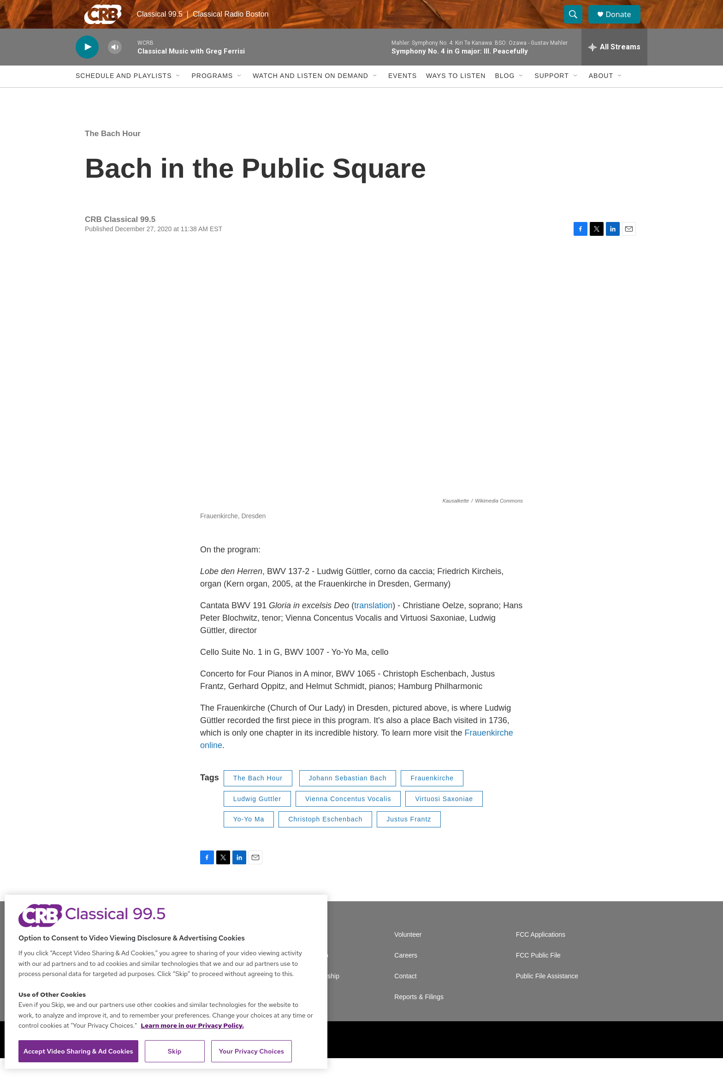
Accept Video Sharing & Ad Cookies (78, 1051)
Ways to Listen (456, 96)
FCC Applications (540, 954)
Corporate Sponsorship (306, 996)
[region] (166, 982)
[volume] (115, 67)
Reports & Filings (419, 1016)
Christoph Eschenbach (325, 839)
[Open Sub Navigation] (178, 96)
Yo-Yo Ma (249, 839)
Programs (212, 96)
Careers (405, 975)
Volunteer (407, 954)
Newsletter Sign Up (300, 975)
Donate (624, 24)
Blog (505, 96)
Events (402, 96)
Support (551, 96)
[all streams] (614, 66)
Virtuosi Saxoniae (444, 818)
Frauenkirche (432, 798)
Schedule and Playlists (124, 96)
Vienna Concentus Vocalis (348, 818)
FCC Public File (538, 975)
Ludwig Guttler (257, 818)
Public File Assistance (547, 996)
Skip (175, 1051)
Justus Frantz (408, 839)
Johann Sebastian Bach (348, 798)
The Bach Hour (113, 153)
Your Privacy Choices (251, 1051)
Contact (405, 996)
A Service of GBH (298, 954)
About (601, 96)
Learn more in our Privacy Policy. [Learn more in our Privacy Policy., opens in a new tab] (192, 1025)
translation (373, 625)
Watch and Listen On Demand (310, 96)
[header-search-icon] (577, 24)
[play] (87, 67)
